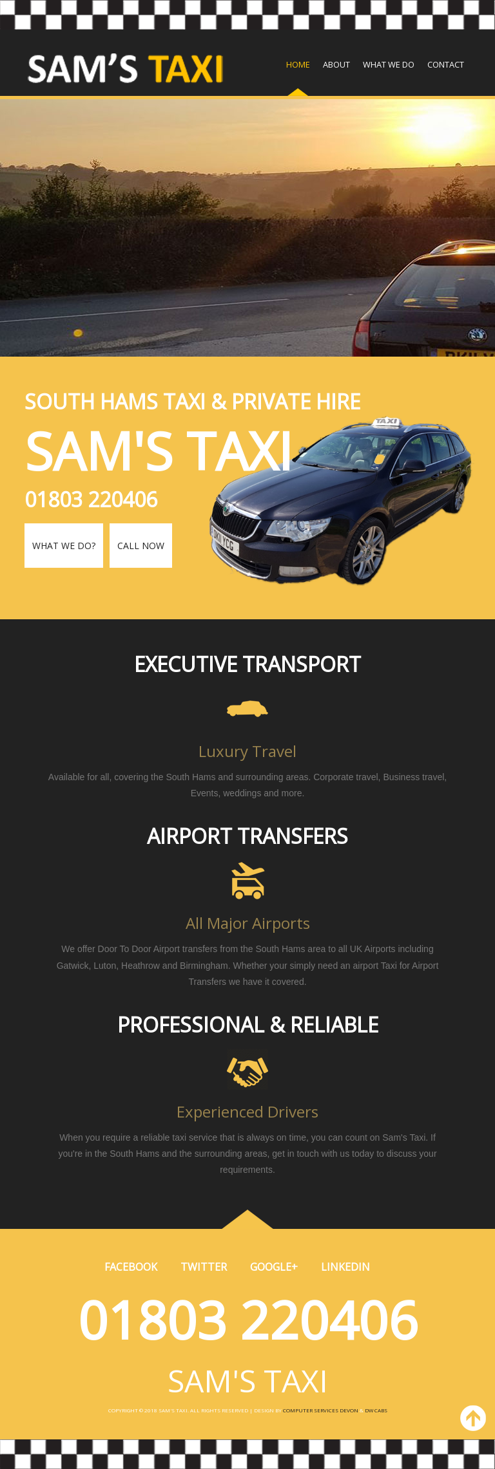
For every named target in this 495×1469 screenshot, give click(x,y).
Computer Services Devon (320, 1410)
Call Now (140, 545)
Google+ (274, 1267)
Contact (445, 64)
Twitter (203, 1267)
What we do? (63, 545)
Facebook (130, 1267)
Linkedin (345, 1267)
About (336, 64)
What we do (388, 64)
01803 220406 (248, 1319)
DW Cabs (376, 1410)
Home (298, 64)
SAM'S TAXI (248, 1380)
